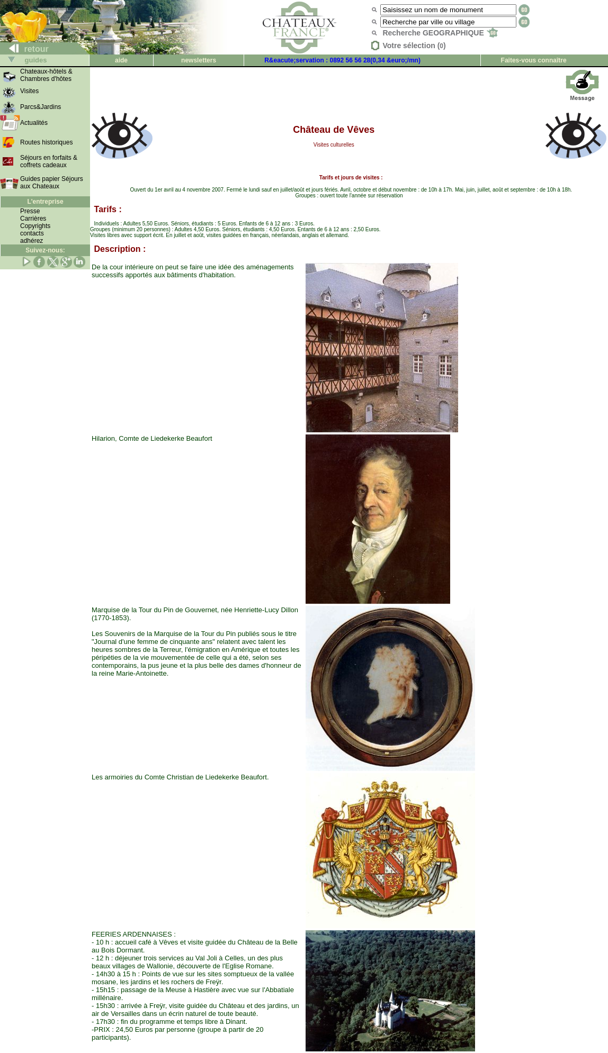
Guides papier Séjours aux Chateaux (51, 182)
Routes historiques (46, 142)
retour (25, 48)
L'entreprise (45, 201)
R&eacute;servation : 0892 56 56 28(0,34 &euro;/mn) (342, 60)
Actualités (34, 122)
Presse (30, 211)
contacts (32, 233)
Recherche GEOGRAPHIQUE (439, 33)
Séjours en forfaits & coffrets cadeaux (48, 161)
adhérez (31, 240)
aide (121, 60)
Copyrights (35, 226)
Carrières (33, 218)
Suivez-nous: (45, 250)
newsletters (198, 60)
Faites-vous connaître (534, 60)
